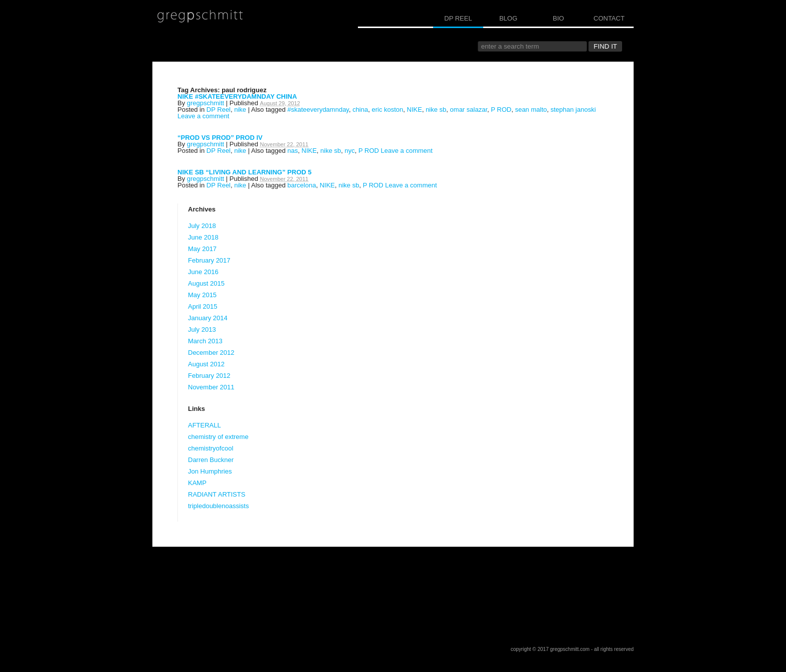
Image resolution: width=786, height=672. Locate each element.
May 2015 (202, 295)
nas (292, 150)
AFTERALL (204, 425)
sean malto (531, 109)
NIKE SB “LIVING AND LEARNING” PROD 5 (244, 172)
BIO (558, 18)
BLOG (508, 18)
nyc (350, 150)
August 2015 (206, 283)
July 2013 (202, 329)
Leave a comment (203, 116)
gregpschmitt (205, 103)
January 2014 (208, 318)
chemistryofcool (210, 448)
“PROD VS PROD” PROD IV (220, 137)
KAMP (197, 483)
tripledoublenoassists (218, 506)
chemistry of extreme (218, 436)
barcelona (301, 185)
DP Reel (219, 109)
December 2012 (211, 352)
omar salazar (468, 109)
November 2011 (211, 387)
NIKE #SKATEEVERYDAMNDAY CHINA (237, 96)
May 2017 (202, 249)
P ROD (501, 109)
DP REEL (458, 18)
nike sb (436, 109)
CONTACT (609, 18)
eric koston (387, 109)
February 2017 (209, 260)
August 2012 (206, 364)
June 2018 (203, 237)
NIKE (414, 109)
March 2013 (205, 341)
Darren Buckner (211, 460)
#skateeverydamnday (318, 109)
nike (240, 109)
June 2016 (203, 272)
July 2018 (202, 226)
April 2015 (203, 306)
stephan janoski (573, 109)
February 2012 (209, 375)
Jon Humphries (210, 471)
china (360, 109)
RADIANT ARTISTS (216, 494)
